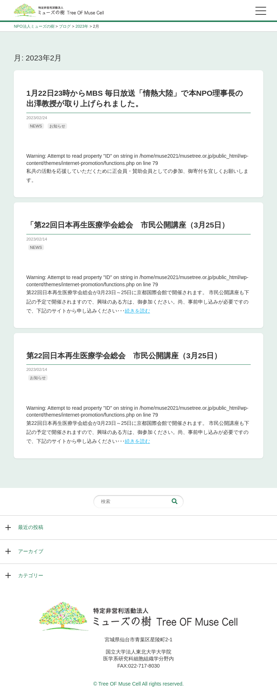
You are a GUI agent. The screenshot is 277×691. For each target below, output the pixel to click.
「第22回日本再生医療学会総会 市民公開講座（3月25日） (127, 225)
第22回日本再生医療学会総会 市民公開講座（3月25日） (123, 355)
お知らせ (57, 126)
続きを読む (137, 311)
